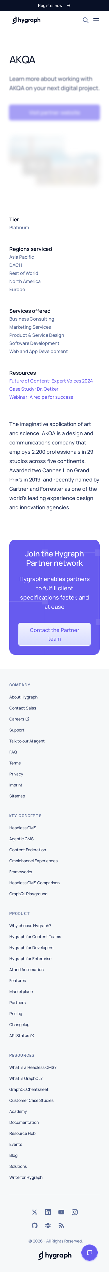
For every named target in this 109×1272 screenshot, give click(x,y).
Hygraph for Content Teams (35, 936)
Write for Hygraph (25, 1177)
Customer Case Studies (31, 1100)
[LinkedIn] (47, 1212)
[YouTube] (61, 1212)
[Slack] (47, 1225)
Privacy (16, 774)
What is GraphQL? (25, 1078)
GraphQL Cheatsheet (29, 1089)
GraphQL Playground (28, 893)
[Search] (86, 20)
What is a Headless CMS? (32, 1067)
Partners (17, 1002)
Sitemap (17, 796)
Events (15, 1144)
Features (17, 980)
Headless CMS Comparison (34, 882)
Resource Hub (22, 1133)
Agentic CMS (21, 838)
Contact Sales (22, 708)
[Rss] (61, 1225)
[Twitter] (34, 1212)
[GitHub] (34, 1225)
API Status (21, 1035)
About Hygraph (23, 697)
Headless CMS (22, 827)
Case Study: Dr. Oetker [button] (33, 389)
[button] (54, 5)
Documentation (24, 1122)
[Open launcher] (89, 1252)
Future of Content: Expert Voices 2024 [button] (51, 381)
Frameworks (20, 871)
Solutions (18, 1166)
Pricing (15, 1013)
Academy (18, 1111)
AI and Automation (26, 969)
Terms (15, 763)
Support (16, 730)
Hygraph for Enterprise (30, 958)
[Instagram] (74, 1212)
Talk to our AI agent (27, 741)
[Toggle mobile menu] (96, 20)
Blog (13, 1155)
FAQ (13, 752)
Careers (19, 719)
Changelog (19, 1024)
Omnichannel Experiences (33, 860)
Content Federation (27, 849)
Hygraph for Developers (31, 947)
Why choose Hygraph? (30, 925)
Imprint (15, 785)
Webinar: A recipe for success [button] (41, 397)
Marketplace (21, 991)
